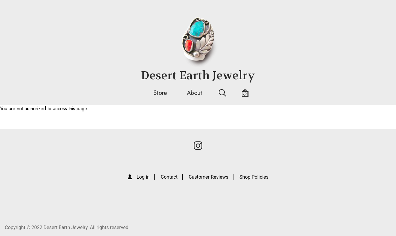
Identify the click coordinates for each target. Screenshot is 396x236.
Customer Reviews (208, 177)
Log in (143, 177)
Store (160, 93)
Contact (169, 177)
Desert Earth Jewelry (198, 75)
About (194, 93)
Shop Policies (253, 177)
